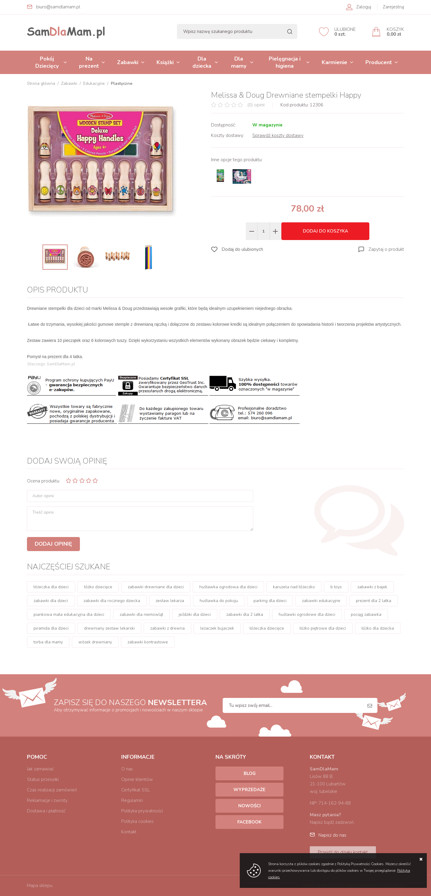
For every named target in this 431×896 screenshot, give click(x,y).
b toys (336, 587)
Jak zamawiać (40, 769)
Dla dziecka (201, 62)
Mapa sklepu (39, 886)
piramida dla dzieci (51, 628)
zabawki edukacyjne (321, 601)
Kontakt (128, 832)
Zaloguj (363, 7)
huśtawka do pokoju (219, 601)
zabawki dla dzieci (51, 601)
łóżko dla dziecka (378, 628)
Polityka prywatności (142, 811)
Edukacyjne (94, 83)
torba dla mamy (48, 642)
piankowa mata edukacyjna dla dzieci (69, 614)
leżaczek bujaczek (217, 628)
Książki (165, 62)
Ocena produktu (43, 481)
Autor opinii (43, 496)
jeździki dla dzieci (195, 614)
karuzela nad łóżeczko (294, 587)
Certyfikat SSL (135, 790)
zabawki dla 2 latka (244, 614)
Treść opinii (43, 512)
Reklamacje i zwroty (47, 800)
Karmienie (334, 62)
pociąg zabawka (366, 614)
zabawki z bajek (372, 587)
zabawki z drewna (167, 628)
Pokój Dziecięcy (47, 62)
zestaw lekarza (170, 601)
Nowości (249, 806)
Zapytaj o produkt (386, 249)
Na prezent (89, 62)
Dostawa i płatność (46, 811)
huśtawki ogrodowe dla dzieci (307, 614)
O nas (127, 769)
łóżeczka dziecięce (267, 628)
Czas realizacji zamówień (52, 790)
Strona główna (41, 83)
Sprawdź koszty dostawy (277, 135)
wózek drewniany (95, 642)
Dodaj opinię (53, 543)
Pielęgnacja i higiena (285, 62)
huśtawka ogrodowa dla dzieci (228, 587)
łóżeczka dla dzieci (51, 587)
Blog (250, 773)
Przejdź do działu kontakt (343, 852)
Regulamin (132, 800)
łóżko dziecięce (98, 587)
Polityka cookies (137, 821)
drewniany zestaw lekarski (109, 628)
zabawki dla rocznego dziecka (112, 601)
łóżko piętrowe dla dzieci (323, 628)
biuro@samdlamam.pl (58, 7)
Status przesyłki (43, 779)
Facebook (249, 822)
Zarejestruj (393, 7)
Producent (378, 62)
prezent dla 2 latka (373, 601)
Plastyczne (121, 83)
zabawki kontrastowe (148, 642)
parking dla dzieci (270, 601)
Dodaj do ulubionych (242, 249)
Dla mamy (238, 62)
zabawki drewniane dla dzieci (156, 587)
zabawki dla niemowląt (141, 614)
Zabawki (127, 62)
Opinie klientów (137, 779)
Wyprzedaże (249, 790)
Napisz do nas (332, 835)
